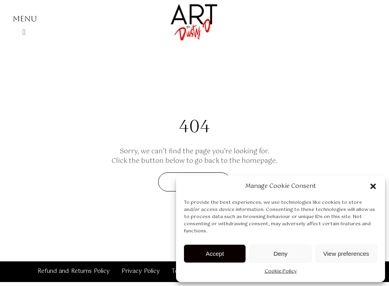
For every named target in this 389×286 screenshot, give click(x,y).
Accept (215, 253)
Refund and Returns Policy (74, 271)
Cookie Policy (281, 271)
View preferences (346, 253)
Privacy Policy (141, 271)
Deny (280, 253)
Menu (25, 18)
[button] (373, 186)
